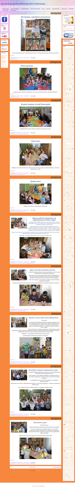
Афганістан (65, 104)
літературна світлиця (70, 321)
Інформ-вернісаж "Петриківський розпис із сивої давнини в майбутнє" (68, 268)
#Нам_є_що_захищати (67, 87)
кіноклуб (71, 284)
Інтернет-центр (64, 8)
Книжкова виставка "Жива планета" (68, 295)
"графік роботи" (70, 50)
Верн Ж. (71, 121)
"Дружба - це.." (66, 60)
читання (65, 474)
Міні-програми (71, 8)
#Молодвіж (65, 86)
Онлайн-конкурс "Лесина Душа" (68, 390)
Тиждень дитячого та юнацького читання (68, 456)
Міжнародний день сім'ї (68, 359)
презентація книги (66, 419)
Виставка (69, 126)
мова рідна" (71, 364)
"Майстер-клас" (15, 263)
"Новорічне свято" (67, 70)
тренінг (66, 459)
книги (71, 290)
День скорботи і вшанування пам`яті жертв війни (68, 213)
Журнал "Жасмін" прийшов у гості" (68, 240)
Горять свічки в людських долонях (68, 183)
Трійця (71, 459)
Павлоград (71, 395)
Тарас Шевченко (67, 447)
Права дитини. (66, 413)
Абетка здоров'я (69, 98)
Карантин (67, 282)
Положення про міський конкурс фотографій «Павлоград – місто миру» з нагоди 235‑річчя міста (68, 408)
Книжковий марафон (25, 8)
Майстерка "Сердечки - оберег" (68, 344)
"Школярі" (70, 80)
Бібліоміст (70, 112)
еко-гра (72, 226)
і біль (71, 252)
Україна (72, 460)
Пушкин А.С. (66, 428)
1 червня (65, 93)
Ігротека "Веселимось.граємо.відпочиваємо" (68, 258)
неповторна (65, 374)
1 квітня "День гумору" (70, 92)
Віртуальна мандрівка (68, 161)
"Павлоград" (66, 73)
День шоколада (71, 220)
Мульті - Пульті (69, 370)
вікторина (65, 157)
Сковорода (70, 444)
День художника (66, 220)
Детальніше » (13, 55)
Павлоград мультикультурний (69, 396)
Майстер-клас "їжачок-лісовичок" (68, 336)
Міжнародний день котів (68, 356)
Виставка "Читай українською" (68, 135)
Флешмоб (66, 466)
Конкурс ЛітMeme (66, 310)
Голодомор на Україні (68, 180)
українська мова (66, 462)
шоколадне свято (66, 477)
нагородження (66, 371)
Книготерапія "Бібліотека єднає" (68, 291)
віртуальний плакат (66, 162)
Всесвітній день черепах (68, 170)
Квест (71, 282)
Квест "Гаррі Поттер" (67, 283)
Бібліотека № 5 (4, 66)
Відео (43, 8)
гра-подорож (67, 184)
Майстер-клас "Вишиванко (68, 335)
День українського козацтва (68, 216)
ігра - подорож (70, 253)
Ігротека (17, 97)
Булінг (70, 118)
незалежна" (70, 373)
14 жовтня (70, 93)
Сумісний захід (71, 446)
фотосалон (66, 469)
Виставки (69, 148)
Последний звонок (70, 412)
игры (69, 252)
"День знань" (70, 52)
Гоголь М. (67, 176)
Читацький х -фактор (70, 474)
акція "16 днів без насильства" (68, 100)
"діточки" (72, 58)
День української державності (68, 217)
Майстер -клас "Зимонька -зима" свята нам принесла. (68, 330)
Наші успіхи (48, 8)
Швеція (71, 476)
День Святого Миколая (68, 209)
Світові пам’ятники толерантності (68, 437)
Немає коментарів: (26, 57)
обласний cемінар (66, 381)
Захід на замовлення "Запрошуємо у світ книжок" (68, 246)
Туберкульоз (65, 460)
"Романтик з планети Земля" (68, 76)
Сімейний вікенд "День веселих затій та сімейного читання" (68, 443)
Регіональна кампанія (67, 429)
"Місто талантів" (66, 68)
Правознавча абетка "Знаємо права (68, 417)
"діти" (68, 58)
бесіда (71, 106)
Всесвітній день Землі (70, 166)
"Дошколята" (70, 59)
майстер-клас (23, 174)
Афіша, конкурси (5, 10)
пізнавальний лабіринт (68, 401)
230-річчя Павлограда (69, 94)
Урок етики (65, 464)
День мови (68, 200)
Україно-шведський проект (68, 461)
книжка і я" (65, 292)
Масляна (70, 349)
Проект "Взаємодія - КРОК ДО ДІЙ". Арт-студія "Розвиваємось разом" (68, 426)
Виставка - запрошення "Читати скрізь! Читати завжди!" (68, 129)
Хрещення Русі (70, 470)
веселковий (65, 123)
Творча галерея (15, 59)
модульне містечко (66, 367)
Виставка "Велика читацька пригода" (68, 132)
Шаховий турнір (66, 476)
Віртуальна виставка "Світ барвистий (68, 160)
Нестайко (69, 374)
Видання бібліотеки (56, 8)
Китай (68, 284)
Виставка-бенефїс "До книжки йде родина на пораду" (68, 141)
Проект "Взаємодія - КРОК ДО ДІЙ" (68, 422)
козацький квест (66, 306)
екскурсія (66, 229)
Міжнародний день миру (30, 263)
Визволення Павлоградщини (68, 124)
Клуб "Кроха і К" (68, 287)
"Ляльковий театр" (70, 63)
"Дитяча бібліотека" (67, 57)
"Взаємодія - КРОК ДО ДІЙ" (68, 28)
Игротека (66, 252)
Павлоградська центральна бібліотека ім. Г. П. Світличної (4, 62)
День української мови (67, 218)
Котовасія (67, 311)
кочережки (71, 311)
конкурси (71, 310)
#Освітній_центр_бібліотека (17, 174)
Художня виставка (66, 472)
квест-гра (65, 284)
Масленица (65, 349)
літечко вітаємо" (70, 324)
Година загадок (70, 178)
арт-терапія (69, 103)
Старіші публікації (57, 467)
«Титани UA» (70, 81)
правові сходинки (69, 416)
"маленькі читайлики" (66, 65)
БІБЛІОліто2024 (67, 110)
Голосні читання (66, 181)
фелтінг (72, 465)
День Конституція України (68, 198)
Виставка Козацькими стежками (68, 138)
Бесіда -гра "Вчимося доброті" (68, 107)
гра (64, 184)
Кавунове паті (70, 275)
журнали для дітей (66, 241)
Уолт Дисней (70, 462)
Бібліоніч (65, 113)
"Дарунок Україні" (66, 51)
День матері (65, 199)
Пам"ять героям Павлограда (68, 397)
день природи (69, 207)
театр (69, 454)
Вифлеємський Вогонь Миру (68, 149)
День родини (68, 208)
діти (64, 222)
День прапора (66, 206)
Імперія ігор (68, 261)
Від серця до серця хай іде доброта (68, 150)
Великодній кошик (19, 415)
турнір (69, 460)
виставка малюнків (66, 139)
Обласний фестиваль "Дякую (68, 380)
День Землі (71, 195)
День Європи (66, 192)
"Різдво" (72, 75)
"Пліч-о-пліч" (65, 74)
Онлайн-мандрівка (66, 395)
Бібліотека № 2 (4, 64)
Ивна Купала (71, 251)
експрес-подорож (66, 234)
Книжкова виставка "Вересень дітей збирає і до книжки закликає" (68, 293)
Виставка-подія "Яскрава (67, 145)
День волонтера (68, 189)
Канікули (71, 281)
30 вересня (65, 95)
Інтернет (69, 266)
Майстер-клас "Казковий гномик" (68, 337)
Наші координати (14, 10)
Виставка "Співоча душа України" (68, 134)
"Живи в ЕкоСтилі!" (15, 363)
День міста (14, 97)
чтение (65, 475)
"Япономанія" (65, 81)
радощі (71, 428)
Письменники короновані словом (68, 400)
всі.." (72, 173)
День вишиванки (70, 188)
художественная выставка (67, 471)
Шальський (70, 475)
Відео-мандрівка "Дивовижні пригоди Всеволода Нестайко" (68, 152)
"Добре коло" (66, 59)
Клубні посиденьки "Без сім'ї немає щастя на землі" (68, 290)
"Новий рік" (70, 69)
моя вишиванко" (70, 369)
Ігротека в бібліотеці (70, 260)
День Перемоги (66, 205)
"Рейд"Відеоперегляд (67, 75)
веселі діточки (65, 122)
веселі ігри (29, 363)
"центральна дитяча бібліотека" (68, 79)
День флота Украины (69, 219)
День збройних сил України (69, 194)
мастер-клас (66, 350)
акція (66, 100)
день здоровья (67, 195)
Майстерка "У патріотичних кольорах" (68, 345)
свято (65, 438)
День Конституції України (68, 197)
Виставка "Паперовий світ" (68, 133)
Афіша (65, 105)
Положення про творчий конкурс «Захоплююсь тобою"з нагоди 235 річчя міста (68, 411)
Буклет (72, 117)
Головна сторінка (6, 8)
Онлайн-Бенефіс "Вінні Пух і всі (68, 386)
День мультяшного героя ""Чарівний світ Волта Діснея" (68, 201)
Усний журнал (68, 465)
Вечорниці (70, 123)
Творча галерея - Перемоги (35, 8)
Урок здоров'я (69, 464)
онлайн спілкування (70, 385)
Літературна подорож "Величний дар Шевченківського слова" (68, 321)
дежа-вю (65, 186)
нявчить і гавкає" (70, 377)
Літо (66, 326)
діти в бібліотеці (69, 222)
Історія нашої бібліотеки (15, 8)
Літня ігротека (71, 325)
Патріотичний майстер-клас (68, 398)
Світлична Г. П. (69, 436)
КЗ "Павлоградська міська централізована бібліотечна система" (4, 56)
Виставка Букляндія (69, 137)
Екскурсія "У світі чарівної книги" (68, 233)
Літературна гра (66, 319)
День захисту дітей (70, 193)
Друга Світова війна (70, 224)
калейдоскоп (66, 281)
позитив (71, 406)
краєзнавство (66, 312)
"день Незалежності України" (68, 53)
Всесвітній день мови (68, 167)
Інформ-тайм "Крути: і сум (68, 270)
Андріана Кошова (67, 102)
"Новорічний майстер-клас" (68, 71)
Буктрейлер (66, 118)
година (71, 176)
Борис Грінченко (70, 115)
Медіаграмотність (66, 352)
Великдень (14, 415)
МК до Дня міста (67, 364)
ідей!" (65, 261)
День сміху (72, 214)
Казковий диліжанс (70, 280)
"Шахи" (66, 80)
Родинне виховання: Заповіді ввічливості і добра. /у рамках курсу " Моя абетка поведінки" (68, 432)
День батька (69, 186)
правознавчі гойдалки (68, 418)
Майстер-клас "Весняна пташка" (68, 334)
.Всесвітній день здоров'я (67, 48)
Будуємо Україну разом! (67, 116)
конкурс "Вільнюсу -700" (68, 309)
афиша (71, 104)
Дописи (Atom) (38, 470)
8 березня (70, 97)
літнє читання (66, 325)
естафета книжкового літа (68, 237)
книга (67, 290)
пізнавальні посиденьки (70, 403)
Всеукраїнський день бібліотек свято (68, 173)
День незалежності (70, 203)
